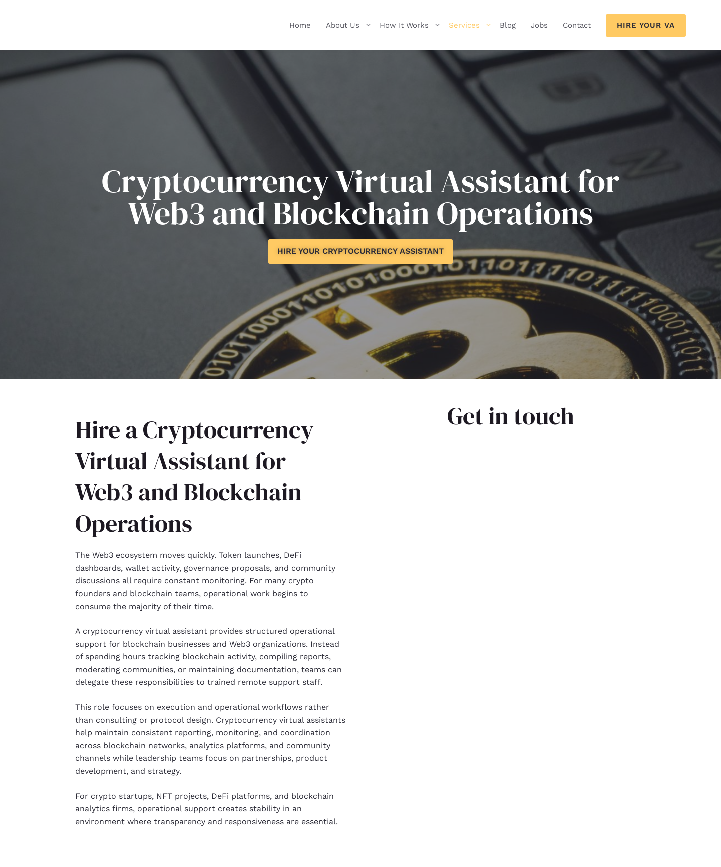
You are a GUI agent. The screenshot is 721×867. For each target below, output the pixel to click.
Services (470, 25)
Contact (577, 25)
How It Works (410, 25)
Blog (508, 25)
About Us (349, 25)
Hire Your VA (646, 25)
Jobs (539, 25)
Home (300, 25)
